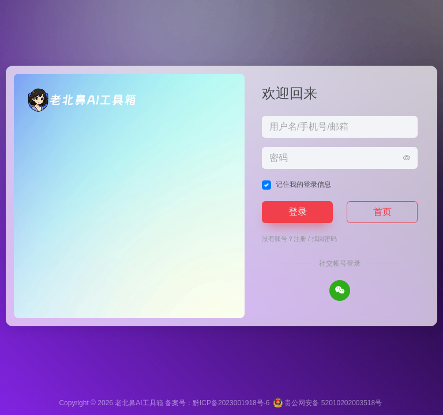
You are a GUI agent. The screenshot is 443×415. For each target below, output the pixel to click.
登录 (297, 212)
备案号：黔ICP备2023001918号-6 (217, 403)
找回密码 (324, 238)
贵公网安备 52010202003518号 (327, 403)
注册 (300, 238)
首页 (382, 212)
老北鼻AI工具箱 (139, 403)
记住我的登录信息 (303, 184)
